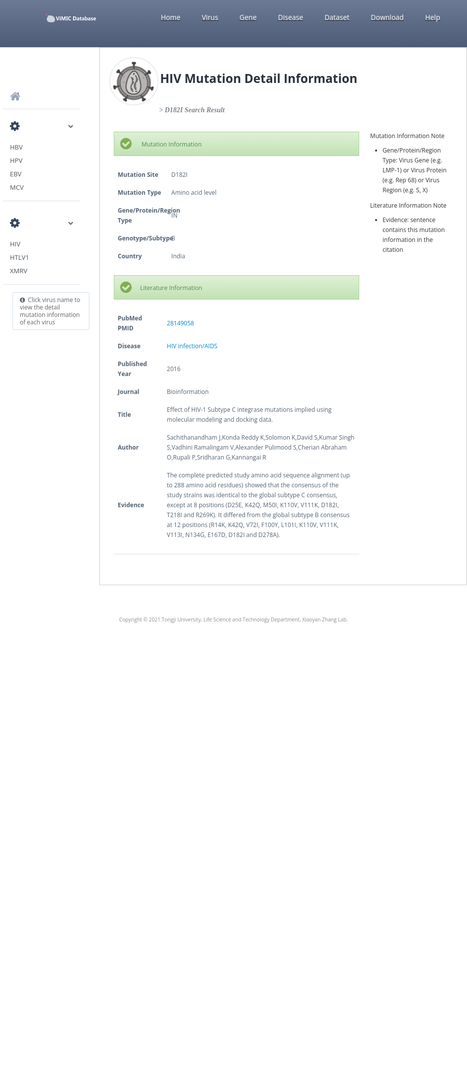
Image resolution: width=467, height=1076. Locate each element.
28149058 (180, 323)
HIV (15, 243)
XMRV (18, 270)
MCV (17, 187)
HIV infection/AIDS (192, 346)
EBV (15, 173)
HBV (16, 147)
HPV (16, 160)
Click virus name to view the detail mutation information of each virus (50, 311)
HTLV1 (19, 257)
